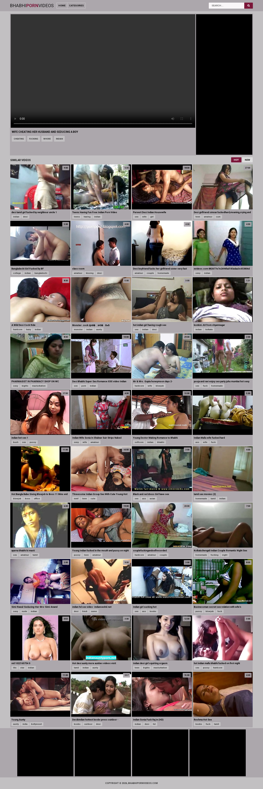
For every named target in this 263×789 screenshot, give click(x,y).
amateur (208, 217)
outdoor (88, 724)
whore (47, 139)
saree (94, 611)
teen (197, 217)
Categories (76, 5)
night (224, 555)
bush (15, 442)
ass (197, 442)
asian (152, 498)
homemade (163, 273)
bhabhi (160, 442)
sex (136, 217)
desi (25, 217)
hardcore (17, 329)
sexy (197, 273)
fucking (33, 139)
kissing (89, 273)
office (37, 498)
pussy (33, 442)
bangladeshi (41, 273)
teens (77, 217)
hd (154, 724)
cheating (19, 139)
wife (144, 217)
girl (151, 217)
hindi (84, 611)
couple (150, 273)
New (247, 159)
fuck (205, 386)
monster (78, 329)
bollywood (36, 724)
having (87, 217)
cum (218, 217)
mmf (76, 498)
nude (24, 611)
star (22, 668)
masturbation (39, 386)
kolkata (209, 329)
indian (59, 139)
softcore (139, 442)
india (25, 724)
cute (93, 498)
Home (61, 5)
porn (83, 386)
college (17, 273)
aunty (99, 329)
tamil (213, 498)
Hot (236, 159)
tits (15, 668)
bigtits (25, 386)
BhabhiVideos (32, 5)
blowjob (160, 386)
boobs (153, 611)
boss (27, 498)
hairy (28, 329)
